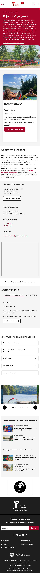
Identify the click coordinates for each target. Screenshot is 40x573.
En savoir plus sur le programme (13, 43)
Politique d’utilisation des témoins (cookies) (20, 565)
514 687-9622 (7, 226)
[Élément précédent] (5, 407)
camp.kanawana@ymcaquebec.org (15, 236)
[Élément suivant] (35, 407)
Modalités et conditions (20, 373)
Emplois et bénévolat (8, 547)
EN (38, 4)
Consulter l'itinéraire (12, 198)
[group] (20, 395)
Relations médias (27, 544)
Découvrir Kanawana (10, 12)
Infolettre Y (5, 541)
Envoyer (34, 528)
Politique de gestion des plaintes (20, 562)
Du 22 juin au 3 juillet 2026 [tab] (13, 295)
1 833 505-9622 (8, 223)
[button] (13, 407)
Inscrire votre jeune (15, 129)
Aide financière (20, 358)
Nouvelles (4, 544)
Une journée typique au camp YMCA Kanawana (20, 350)
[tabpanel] (20, 312)
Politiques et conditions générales (27, 560)
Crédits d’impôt (20, 366)
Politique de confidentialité (11, 560)
